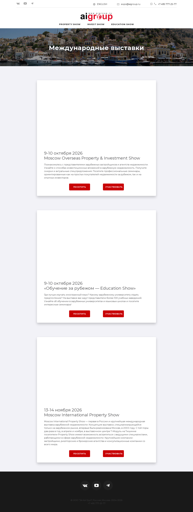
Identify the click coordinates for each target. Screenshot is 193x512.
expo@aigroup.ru (130, 4)
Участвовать (114, 187)
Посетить (79, 187)
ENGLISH (102, 4)
